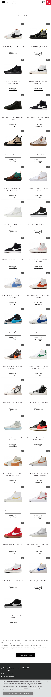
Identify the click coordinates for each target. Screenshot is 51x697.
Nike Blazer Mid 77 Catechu (38, 509)
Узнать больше (25, 655)
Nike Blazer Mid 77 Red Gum (13, 544)
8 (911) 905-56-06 (48, 2)
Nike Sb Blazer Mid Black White (13, 259)
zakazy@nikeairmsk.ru (10, 677)
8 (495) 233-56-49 (8, 674)
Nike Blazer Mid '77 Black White (38, 224)
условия (26, 688)
